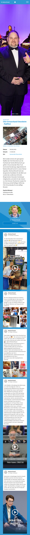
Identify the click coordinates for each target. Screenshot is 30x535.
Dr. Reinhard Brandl (15, 220)
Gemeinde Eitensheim (16, 154)
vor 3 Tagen (10, 332)
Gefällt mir (15, 223)
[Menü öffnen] (27, 2)
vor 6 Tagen (10, 473)
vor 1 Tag (10, 294)
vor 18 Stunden (11, 235)
